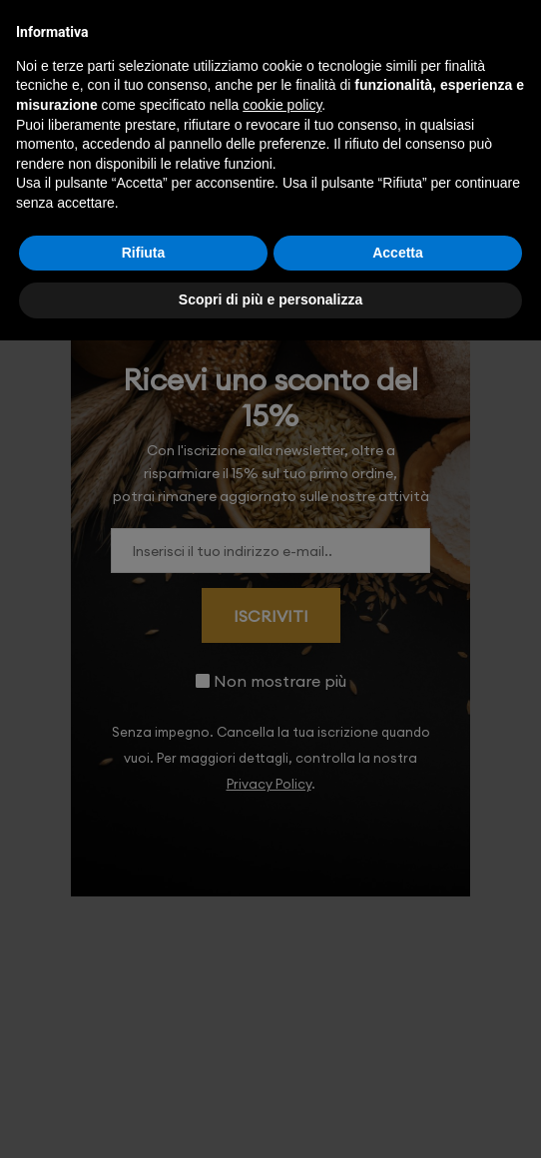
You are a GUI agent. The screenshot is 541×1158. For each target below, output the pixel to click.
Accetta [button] (397, 253)
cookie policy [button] (282, 105)
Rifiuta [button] (144, 253)
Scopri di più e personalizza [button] (270, 299)
